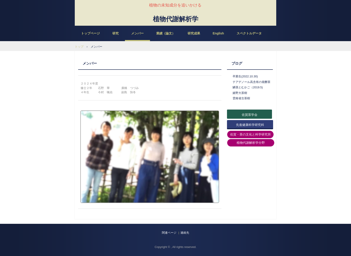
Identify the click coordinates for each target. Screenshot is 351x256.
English (218, 33)
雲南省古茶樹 (241, 98)
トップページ (90, 33)
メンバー (137, 33)
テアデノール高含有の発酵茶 (251, 82)
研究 (115, 33)
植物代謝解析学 (175, 18)
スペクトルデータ (249, 33)
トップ (79, 46)
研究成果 (194, 33)
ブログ (236, 63)
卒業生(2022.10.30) (245, 76)
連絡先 (184, 232)
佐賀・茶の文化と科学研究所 (250, 134)
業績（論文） (165, 33)
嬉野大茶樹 (240, 93)
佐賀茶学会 (249, 114)
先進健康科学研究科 (250, 125)
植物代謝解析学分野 (251, 142)
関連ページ (169, 232)
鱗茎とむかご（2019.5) (248, 87)
